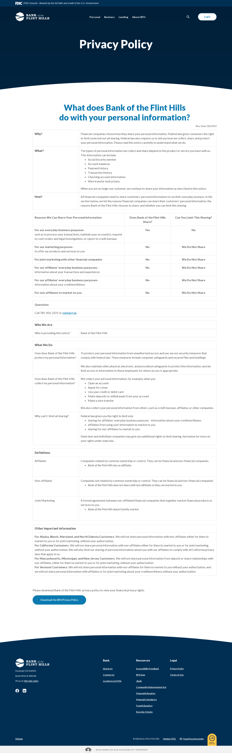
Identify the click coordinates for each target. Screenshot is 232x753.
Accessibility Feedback (147, 668)
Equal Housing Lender (193, 739)
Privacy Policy (177, 668)
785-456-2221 (31, 681)
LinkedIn (24, 691)
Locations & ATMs (112, 681)
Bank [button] (106, 660)
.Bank (139, 681)
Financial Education (145, 693)
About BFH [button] (138, 17)
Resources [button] (143, 660)
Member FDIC (169, 739)
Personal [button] (95, 17)
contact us (69, 312)
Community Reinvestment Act (151, 687)
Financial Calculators (146, 699)
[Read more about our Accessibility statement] (116, 749)
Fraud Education (144, 705)
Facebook (17, 691)
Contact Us (108, 674)
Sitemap (19, 739)
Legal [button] (173, 660)
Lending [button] (123, 17)
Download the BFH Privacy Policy (63, 599)
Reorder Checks (144, 711)
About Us (108, 668)
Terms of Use (177, 674)
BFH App (140, 674)
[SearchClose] (188, 16)
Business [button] (109, 17)
